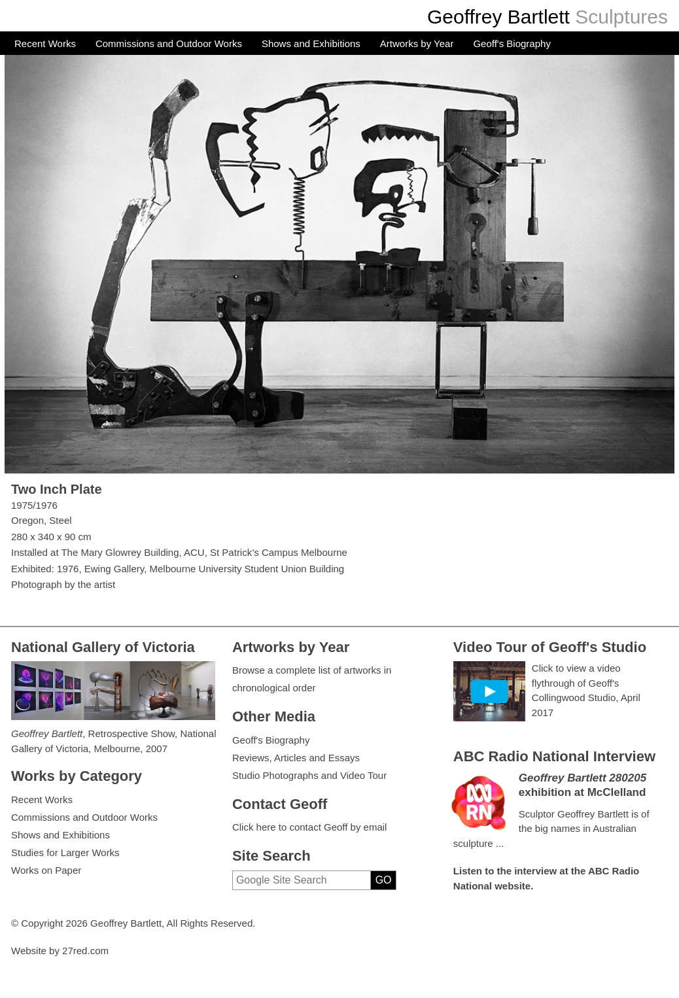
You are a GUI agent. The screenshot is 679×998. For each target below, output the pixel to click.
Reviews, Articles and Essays (296, 757)
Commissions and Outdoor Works (169, 43)
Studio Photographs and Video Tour (309, 775)
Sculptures (621, 16)
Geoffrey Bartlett (498, 16)
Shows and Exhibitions (311, 43)
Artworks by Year (417, 43)
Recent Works (45, 43)
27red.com (85, 950)
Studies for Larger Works (65, 852)
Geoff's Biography (512, 43)
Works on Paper (46, 870)
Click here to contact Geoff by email (309, 827)
